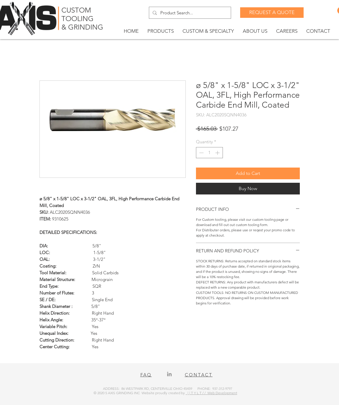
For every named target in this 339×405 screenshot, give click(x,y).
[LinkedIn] (169, 374)
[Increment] (218, 152)
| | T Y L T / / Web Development (211, 393)
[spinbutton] (209, 152)
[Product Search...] (189, 12)
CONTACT (199, 375)
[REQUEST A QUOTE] (272, 12)
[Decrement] (201, 152)
